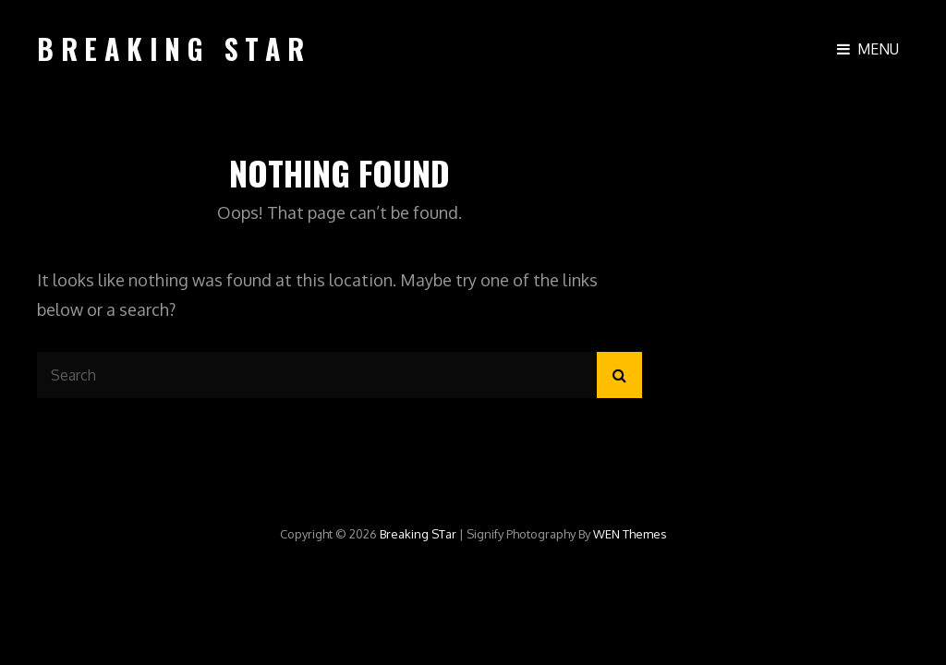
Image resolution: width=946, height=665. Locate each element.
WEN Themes (630, 533)
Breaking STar (174, 48)
